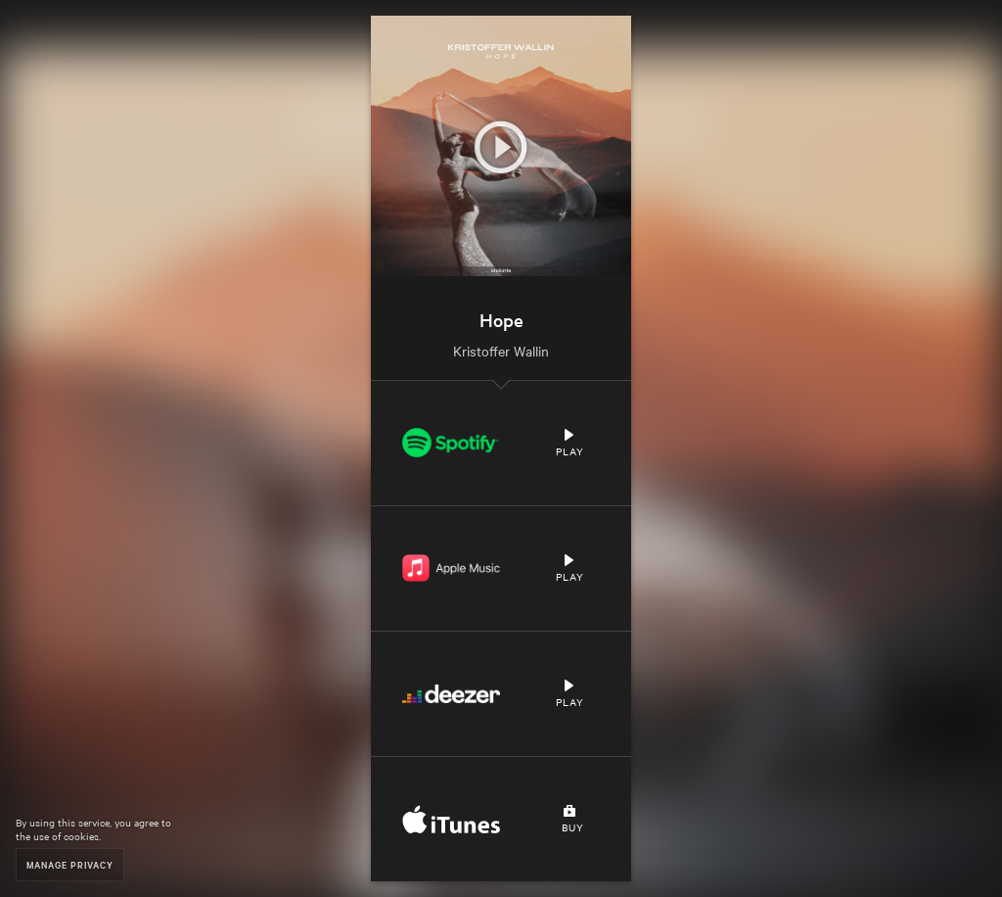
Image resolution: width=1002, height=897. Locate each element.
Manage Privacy (70, 864)
